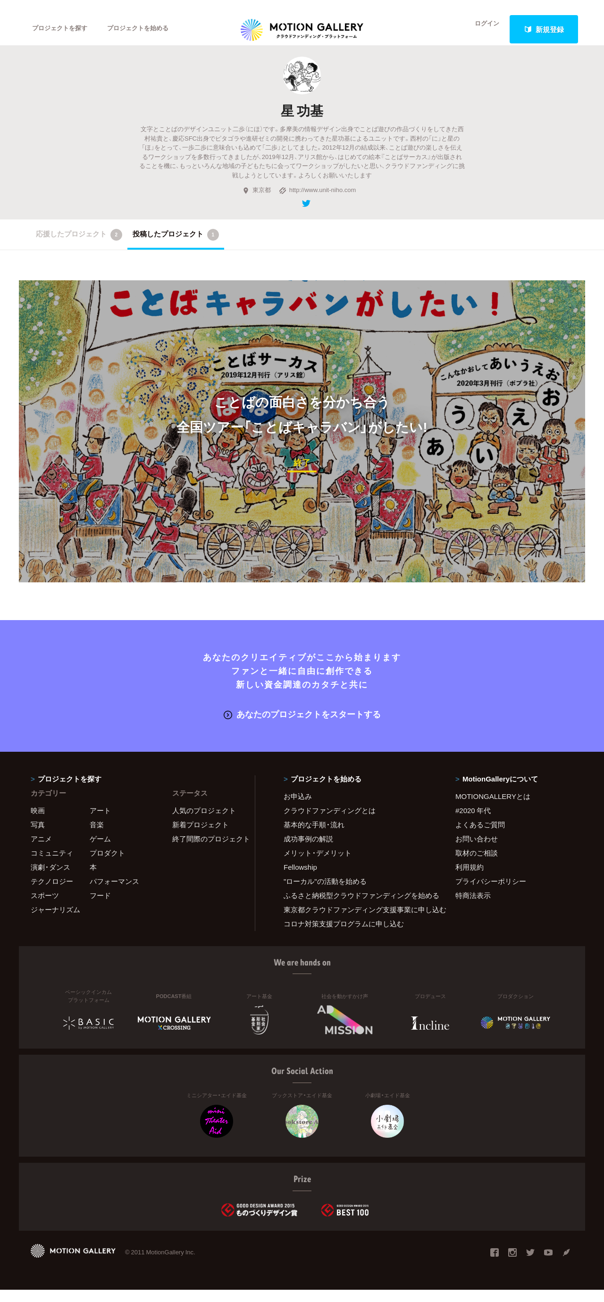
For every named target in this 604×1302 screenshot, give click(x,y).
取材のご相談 (476, 865)
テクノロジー (52, 893)
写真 (38, 837)
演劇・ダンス (50, 879)
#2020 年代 (473, 822)
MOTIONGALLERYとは (492, 808)
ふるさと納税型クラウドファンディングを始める (358, 907)
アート (100, 822)
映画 (38, 822)
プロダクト (107, 865)
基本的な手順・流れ (314, 837)
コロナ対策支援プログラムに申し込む (344, 936)
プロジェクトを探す (65, 29)
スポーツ (45, 907)
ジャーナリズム (55, 921)
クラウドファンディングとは (330, 822)
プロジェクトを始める (153, 29)
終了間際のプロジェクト (207, 851)
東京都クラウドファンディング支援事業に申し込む (358, 921)
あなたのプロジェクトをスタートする (302, 726)
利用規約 (469, 879)
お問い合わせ (476, 851)
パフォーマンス (114, 893)
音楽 (97, 837)
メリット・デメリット (318, 865)
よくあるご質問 (480, 837)
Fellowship (300, 879)
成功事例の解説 (308, 851)
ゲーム (100, 851)
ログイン (481, 29)
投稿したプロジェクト (176, 248)
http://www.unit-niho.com (317, 203)
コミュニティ (52, 865)
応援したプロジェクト (79, 248)
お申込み (298, 808)
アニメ (41, 851)
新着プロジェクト (200, 837)
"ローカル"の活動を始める (325, 893)
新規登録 (544, 29)
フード (100, 907)
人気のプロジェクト (204, 822)
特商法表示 (473, 907)
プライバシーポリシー (490, 893)
